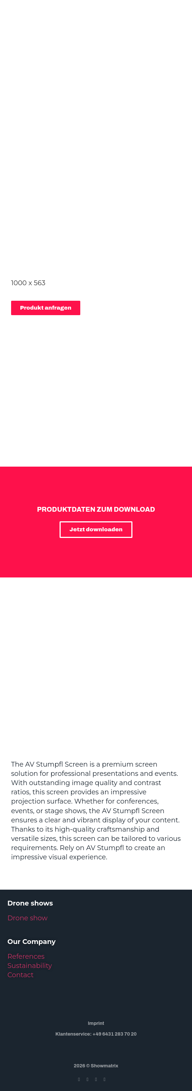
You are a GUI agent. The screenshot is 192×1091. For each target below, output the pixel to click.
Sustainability (29, 966)
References (25, 956)
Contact (20, 975)
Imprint (96, 1023)
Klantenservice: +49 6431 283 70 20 (96, 1034)
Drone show (27, 918)
